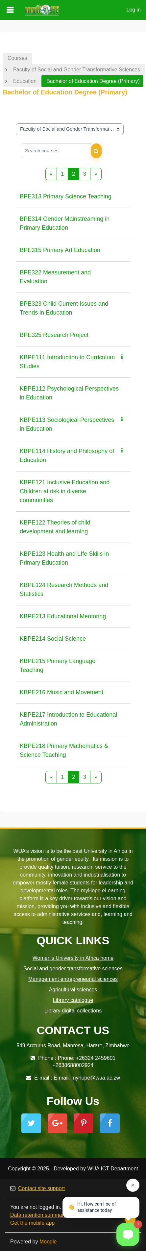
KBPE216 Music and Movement (61, 692)
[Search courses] (56, 150)
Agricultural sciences (73, 989)
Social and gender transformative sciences (73, 968)
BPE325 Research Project (54, 335)
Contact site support (37, 1188)
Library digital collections (73, 1010)
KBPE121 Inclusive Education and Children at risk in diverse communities (65, 491)
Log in (133, 10)
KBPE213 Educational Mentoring (63, 616)
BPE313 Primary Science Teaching (65, 196)
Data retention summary (38, 1215)
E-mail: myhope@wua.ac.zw (87, 1078)
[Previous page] (51, 174)
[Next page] (96, 174)
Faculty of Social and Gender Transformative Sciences (76, 69)
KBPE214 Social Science (53, 638)
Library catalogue (73, 1000)
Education (24, 81)
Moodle (48, 1241)
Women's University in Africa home (73, 958)
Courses (17, 58)
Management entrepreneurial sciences (73, 979)
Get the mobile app (32, 1223)
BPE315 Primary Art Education (60, 250)
